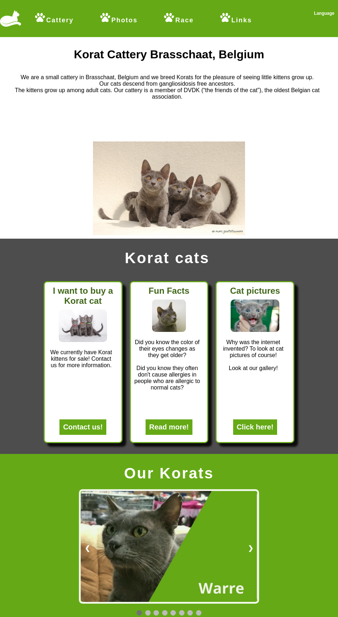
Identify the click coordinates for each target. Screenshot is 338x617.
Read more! (169, 427)
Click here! (255, 427)
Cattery (54, 20)
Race (178, 18)
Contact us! (83, 427)
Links (235, 20)
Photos (118, 20)
